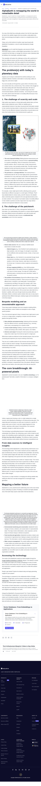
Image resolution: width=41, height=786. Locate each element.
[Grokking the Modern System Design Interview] (20, 746)
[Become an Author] (4, 718)
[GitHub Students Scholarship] (20, 698)
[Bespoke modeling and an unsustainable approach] (25, 304)
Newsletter (7, 8)
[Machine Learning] (19, 694)
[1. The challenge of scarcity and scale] (37, 99)
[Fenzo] (2, 704)
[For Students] (34, 690)
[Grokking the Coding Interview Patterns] (20, 757)
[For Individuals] (35, 681)
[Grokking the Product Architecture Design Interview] (20, 752)
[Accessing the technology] (26, 555)
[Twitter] (19, 770)
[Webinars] (18, 725)
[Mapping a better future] (29, 484)
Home (3, 8)
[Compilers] (18, 734)
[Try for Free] (34, 684)
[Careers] (33, 722)
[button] (1, 4)
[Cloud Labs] (3, 688)
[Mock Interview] (3, 682)
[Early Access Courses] (20, 703)
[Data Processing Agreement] (5, 763)
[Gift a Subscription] (35, 687)
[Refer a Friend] (5, 725)
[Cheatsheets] (18, 722)
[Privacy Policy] (3, 742)
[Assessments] (3, 698)
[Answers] (18, 728)
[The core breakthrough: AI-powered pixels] (19, 371)
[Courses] (2, 685)
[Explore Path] (20, 627)
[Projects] (2, 695)
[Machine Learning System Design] (20, 761)
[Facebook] (13, 770)
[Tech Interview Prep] (20, 685)
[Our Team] (34, 718)
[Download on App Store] (36, 742)
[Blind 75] (18, 707)
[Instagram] (26, 770)
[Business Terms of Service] (5, 755)
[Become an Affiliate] (5, 722)
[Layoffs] (17, 710)
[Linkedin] (16, 770)
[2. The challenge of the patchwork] (34, 206)
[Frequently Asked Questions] (36, 726)
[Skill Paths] (3, 692)
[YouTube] (22, 770)
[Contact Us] (34, 729)
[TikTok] (29, 770)
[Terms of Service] (4, 751)
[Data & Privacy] (4, 759)
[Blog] (17, 718)
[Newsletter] (3, 701)
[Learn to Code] (19, 682)
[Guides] (17, 731)
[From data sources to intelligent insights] (10, 446)
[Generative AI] (19, 688)
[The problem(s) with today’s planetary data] (18, 73)
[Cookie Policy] (3, 746)
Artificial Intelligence (13, 8)
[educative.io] (5, 669)
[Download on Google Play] (36, 746)
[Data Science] (19, 691)
